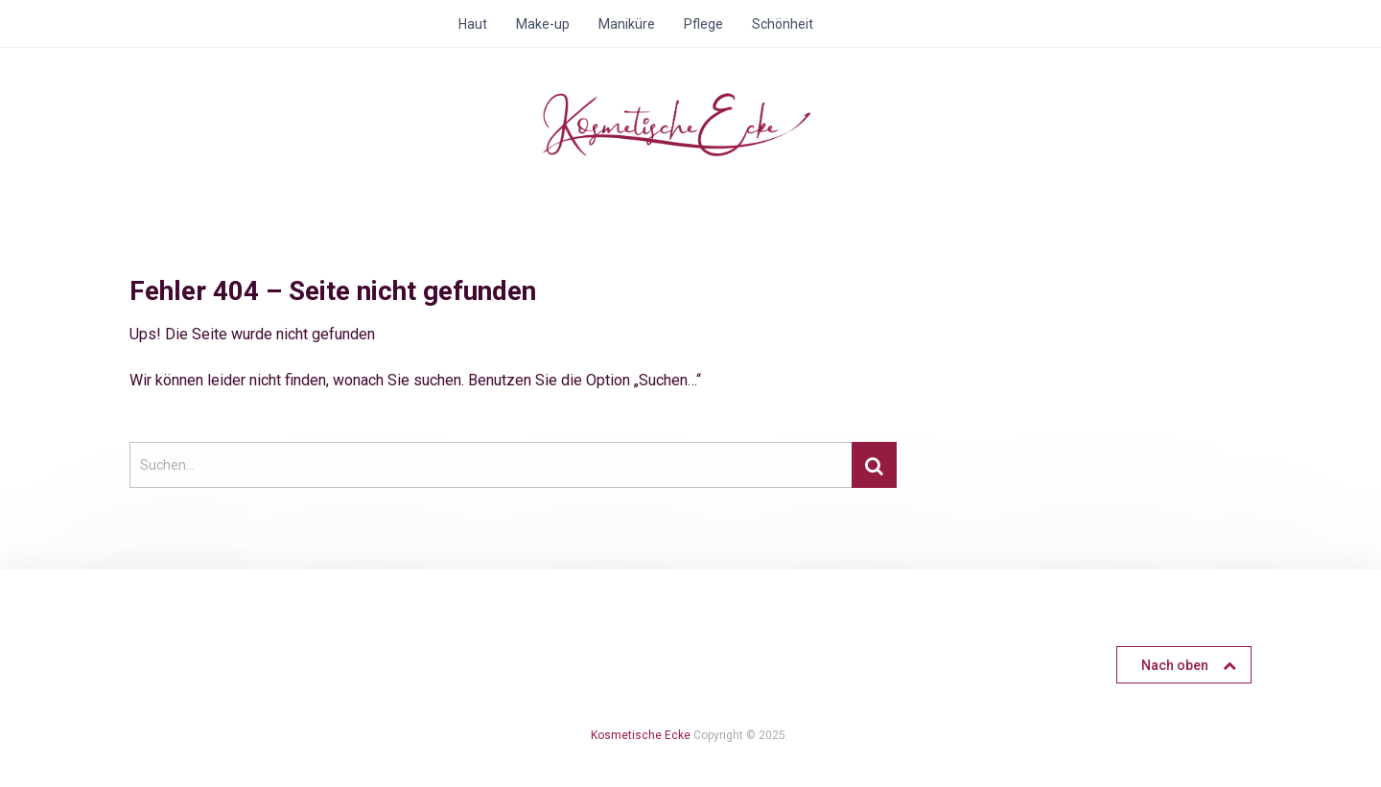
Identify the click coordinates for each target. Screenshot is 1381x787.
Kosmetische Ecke (640, 735)
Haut (472, 24)
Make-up (543, 24)
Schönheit (782, 24)
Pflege (703, 24)
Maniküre (626, 24)
